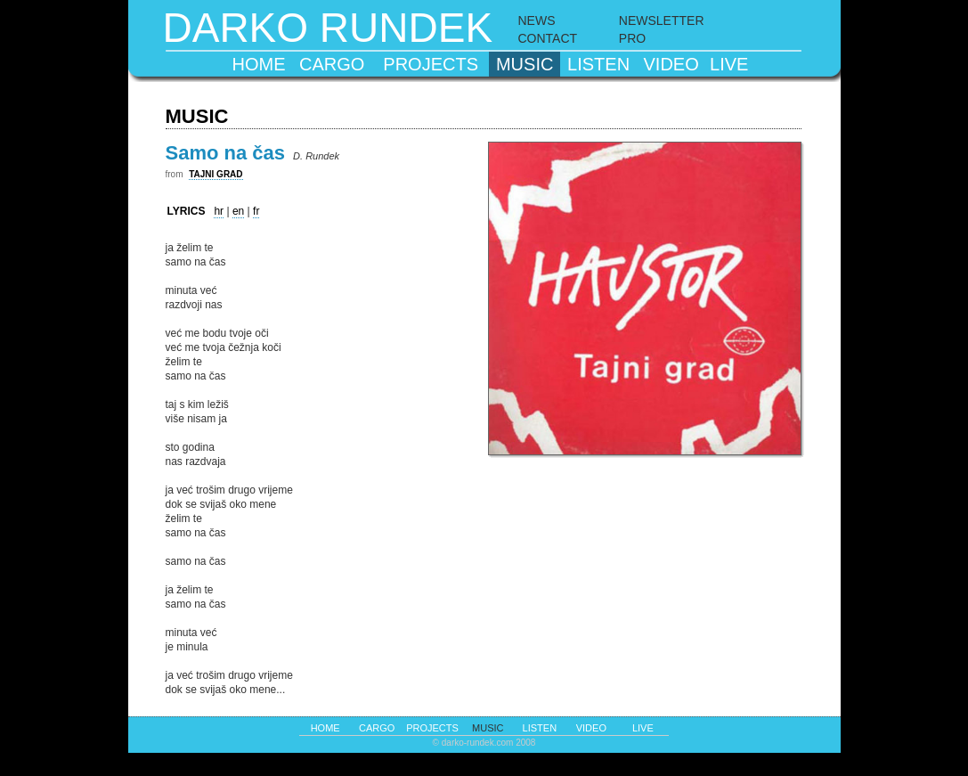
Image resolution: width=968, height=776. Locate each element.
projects (430, 64)
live (729, 64)
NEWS (537, 20)
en (238, 211)
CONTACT (548, 38)
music (524, 64)
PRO (632, 38)
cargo (331, 64)
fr (256, 211)
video (671, 64)
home (258, 64)
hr (219, 211)
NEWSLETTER (661, 20)
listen (598, 64)
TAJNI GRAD (215, 174)
